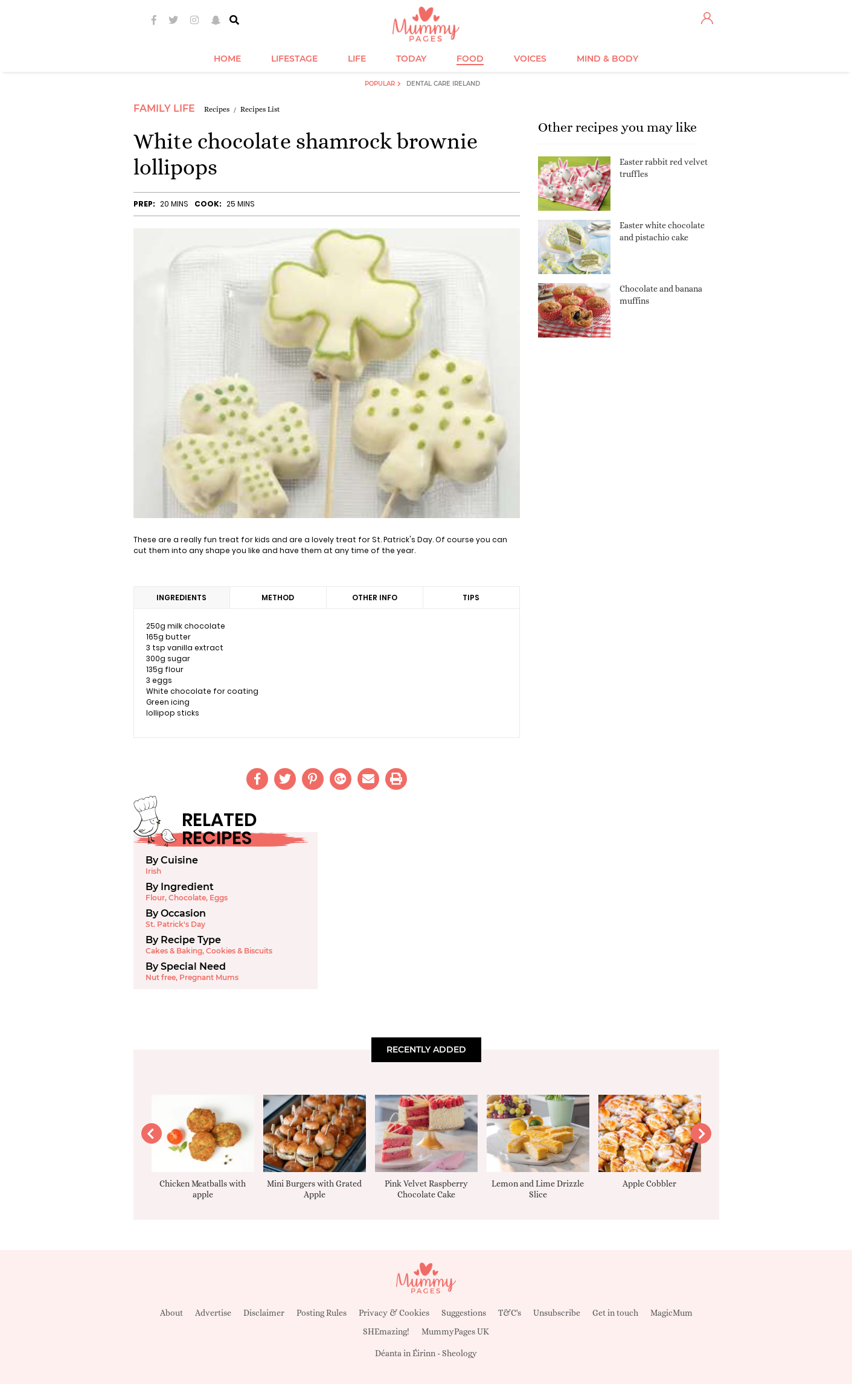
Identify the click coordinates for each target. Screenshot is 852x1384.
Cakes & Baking (174, 950)
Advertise (213, 1313)
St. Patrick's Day (175, 924)
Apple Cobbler (649, 1183)
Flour (155, 897)
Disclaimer (263, 1313)
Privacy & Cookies (394, 1313)
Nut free (161, 977)
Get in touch (615, 1313)
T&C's (509, 1313)
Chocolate (187, 897)
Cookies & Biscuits (239, 950)
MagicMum (671, 1313)
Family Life (164, 108)
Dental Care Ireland (443, 84)
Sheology (459, 1353)
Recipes (216, 109)
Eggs (219, 897)
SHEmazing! (386, 1331)
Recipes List (260, 109)
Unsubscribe (556, 1313)
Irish (153, 871)
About (171, 1313)
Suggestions (463, 1313)
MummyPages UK (455, 1331)
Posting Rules (321, 1313)
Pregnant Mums (209, 977)
